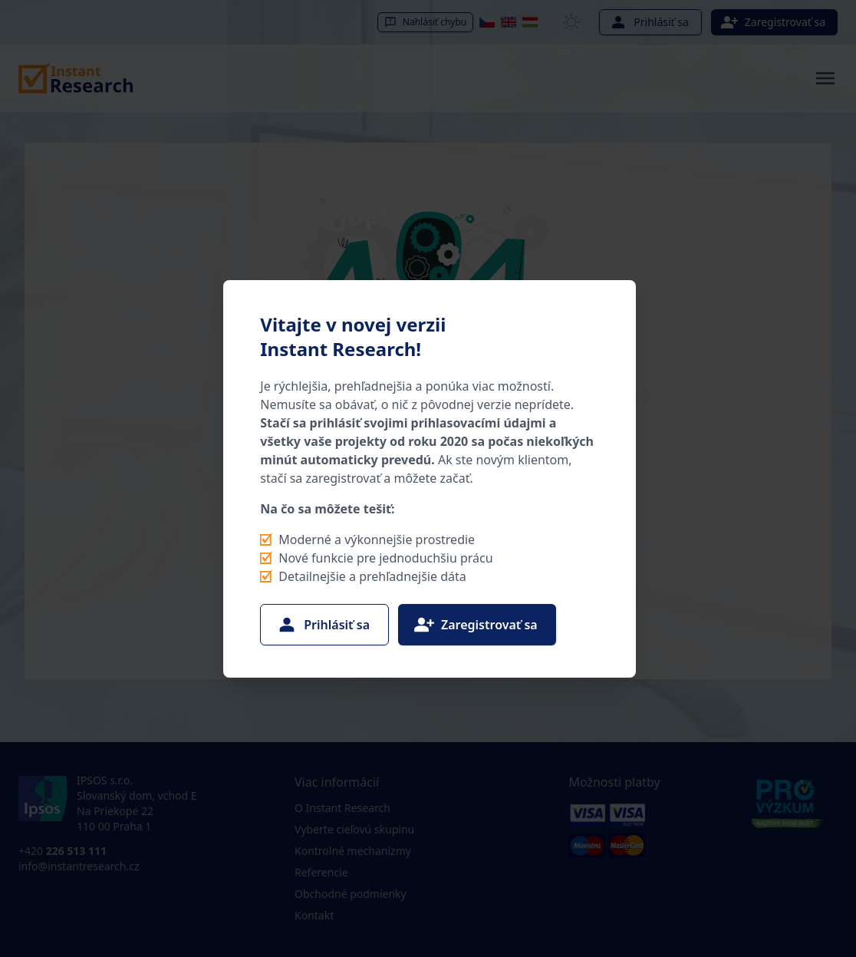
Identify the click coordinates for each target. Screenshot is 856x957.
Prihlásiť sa (323, 624)
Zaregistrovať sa (475, 624)
